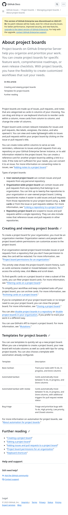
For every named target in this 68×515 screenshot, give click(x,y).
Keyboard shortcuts (17, 452)
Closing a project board (48, 306)
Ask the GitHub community (15, 475)
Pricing (58, 502)
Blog (19, 505)
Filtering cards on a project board (23, 282)
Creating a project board (19, 437)
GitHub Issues (12, 10)
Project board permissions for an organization (26, 259)
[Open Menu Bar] (63, 4)
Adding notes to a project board (30, 167)
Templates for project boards (26, 335)
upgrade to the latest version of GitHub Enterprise (26, 29)
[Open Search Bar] (57, 4)
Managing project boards (48, 10)
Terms (34, 502)
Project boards (27, 10)
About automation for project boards (21, 422)
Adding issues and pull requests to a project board (32, 445)
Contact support (10, 479)
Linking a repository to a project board (43, 207)
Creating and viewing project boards (32, 228)
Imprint (24, 502)
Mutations (25, 326)
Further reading (16, 431)
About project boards (15, 12)
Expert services (8, 505)
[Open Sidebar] (3, 11)
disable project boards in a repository (33, 311)
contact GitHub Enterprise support (31, 32)
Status (50, 502)
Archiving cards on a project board (20, 294)
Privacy (42, 502)
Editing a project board (18, 441)
